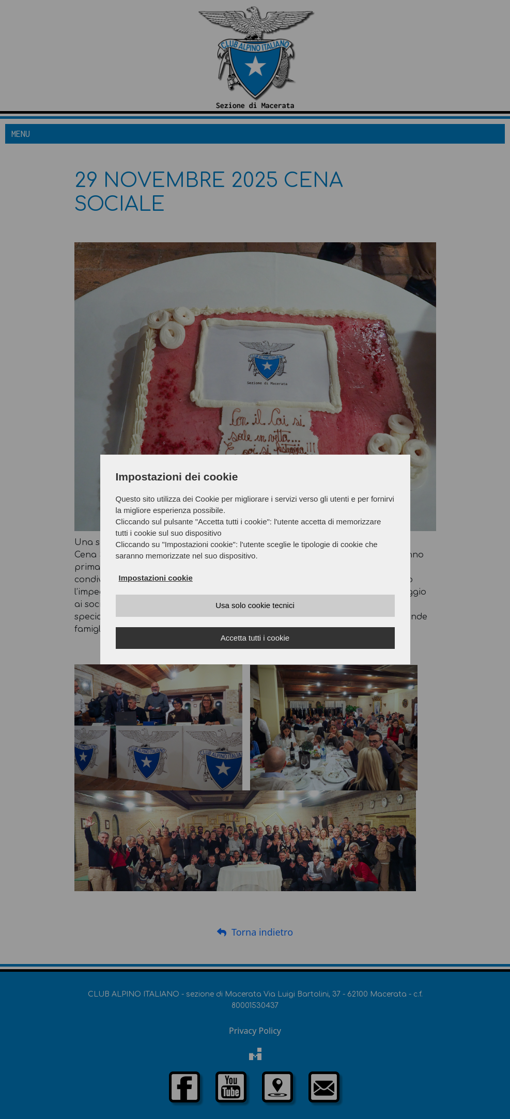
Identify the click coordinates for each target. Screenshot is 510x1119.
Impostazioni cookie (156, 577)
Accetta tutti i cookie (255, 637)
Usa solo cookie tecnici (255, 605)
